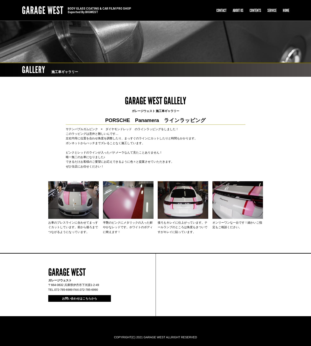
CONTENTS (255, 10)
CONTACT (221, 10)
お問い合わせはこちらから (79, 298)
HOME (286, 10)
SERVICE (272, 10)
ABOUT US (238, 10)
